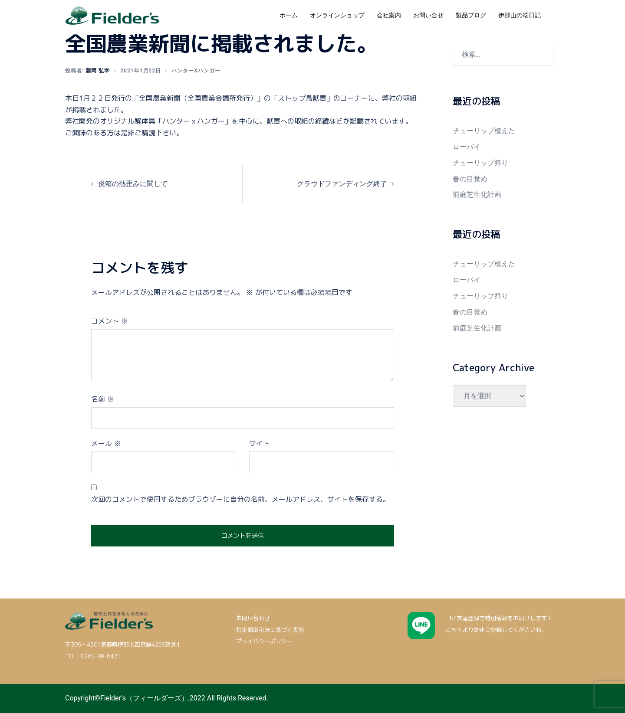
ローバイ (466, 147)
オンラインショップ (337, 15)
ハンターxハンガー (195, 71)
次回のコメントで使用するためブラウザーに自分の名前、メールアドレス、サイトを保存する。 (240, 499)
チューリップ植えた (484, 131)
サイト (259, 443)
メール (106, 443)
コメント (109, 321)
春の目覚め (470, 179)
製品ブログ (471, 15)
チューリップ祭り (480, 163)
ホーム (289, 15)
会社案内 (389, 15)
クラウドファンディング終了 (342, 184)
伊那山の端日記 (519, 15)
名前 (102, 399)
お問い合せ (428, 15)
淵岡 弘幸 (98, 71)
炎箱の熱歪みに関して (133, 184)
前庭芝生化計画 (477, 194)
